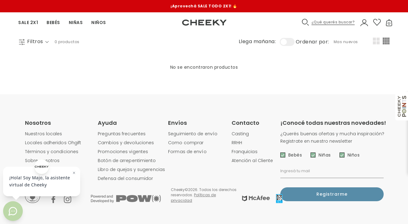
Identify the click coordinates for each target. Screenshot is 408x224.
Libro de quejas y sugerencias (131, 169)
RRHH (237, 143)
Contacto (245, 123)
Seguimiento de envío (192, 134)
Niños (354, 155)
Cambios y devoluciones (126, 143)
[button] (328, 22)
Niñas (325, 155)
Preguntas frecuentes (122, 134)
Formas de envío (187, 152)
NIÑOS (98, 22)
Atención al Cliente (252, 160)
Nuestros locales (43, 134)
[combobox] (346, 42)
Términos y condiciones (51, 152)
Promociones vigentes (123, 152)
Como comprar (186, 143)
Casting (240, 134)
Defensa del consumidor (125, 178)
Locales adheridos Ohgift (53, 143)
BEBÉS (53, 22)
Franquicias (245, 152)
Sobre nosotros (42, 160)
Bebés (295, 155)
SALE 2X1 (28, 22)
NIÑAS (76, 22)
